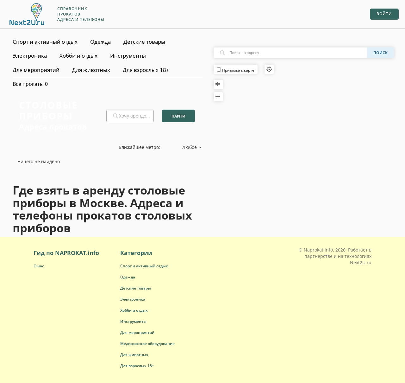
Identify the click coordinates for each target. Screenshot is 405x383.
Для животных (91, 69)
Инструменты (128, 55)
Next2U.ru (360, 262)
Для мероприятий (36, 69)
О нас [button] (39, 266)
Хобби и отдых (78, 55)
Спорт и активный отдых (45, 41)
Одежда (100, 41)
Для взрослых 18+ (146, 69)
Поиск (380, 52)
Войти (384, 13)
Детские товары (144, 41)
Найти (178, 116)
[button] (144, 266)
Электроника (30, 55)
